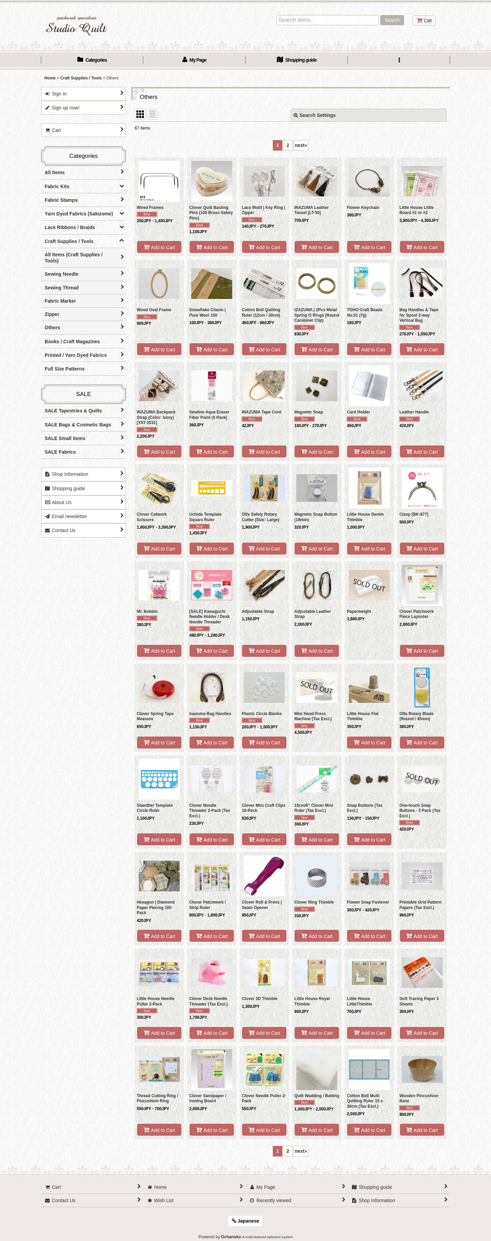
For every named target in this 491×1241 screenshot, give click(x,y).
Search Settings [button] (315, 115)
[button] (399, 60)
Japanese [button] (245, 1221)
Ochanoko (231, 1237)
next (301, 145)
